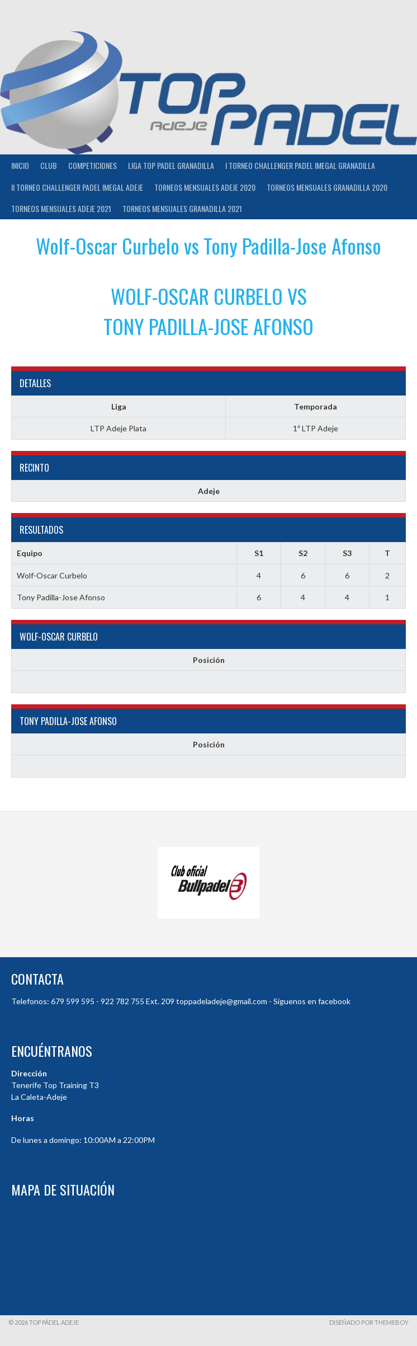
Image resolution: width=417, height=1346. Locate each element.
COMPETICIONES (92, 165)
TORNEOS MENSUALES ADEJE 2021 (61, 208)
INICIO (20, 165)
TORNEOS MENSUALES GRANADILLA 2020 (327, 187)
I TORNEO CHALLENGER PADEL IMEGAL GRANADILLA (300, 165)
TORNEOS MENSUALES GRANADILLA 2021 (182, 208)
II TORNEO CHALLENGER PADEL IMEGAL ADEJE (77, 187)
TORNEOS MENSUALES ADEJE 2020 (204, 187)
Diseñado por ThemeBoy (369, 1322)
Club (48, 165)
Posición (209, 660)
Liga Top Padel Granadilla (171, 165)
